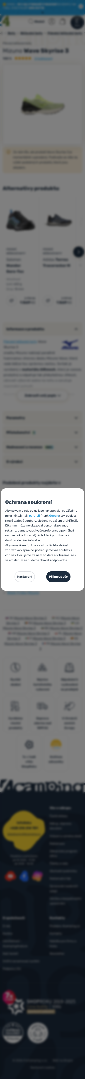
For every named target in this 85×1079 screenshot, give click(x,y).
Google (54, 515)
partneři (34, 515)
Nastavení (24, 576)
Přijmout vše (58, 576)
